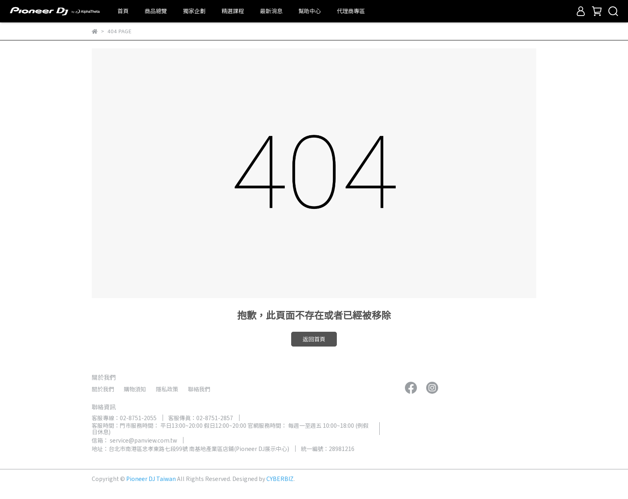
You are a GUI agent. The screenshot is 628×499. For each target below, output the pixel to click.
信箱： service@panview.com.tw (134, 440)
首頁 (123, 11)
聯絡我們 (199, 389)
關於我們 (103, 389)
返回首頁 (314, 339)
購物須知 (135, 389)
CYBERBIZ (280, 479)
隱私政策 (167, 389)
